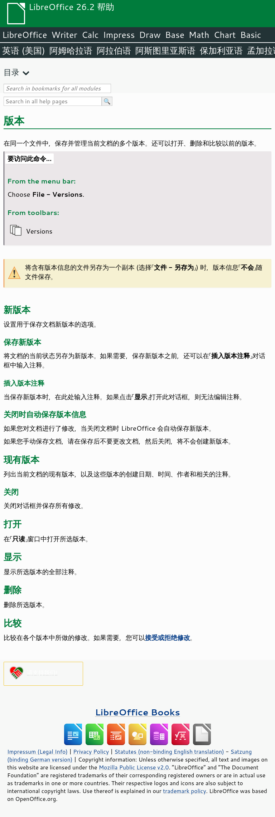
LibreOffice (24, 35)
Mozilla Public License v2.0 (134, 767)
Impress (119, 35)
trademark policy (184, 791)
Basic (250, 35)
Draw (149, 35)
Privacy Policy (91, 751)
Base (174, 35)
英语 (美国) (23, 50)
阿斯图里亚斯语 (165, 50)
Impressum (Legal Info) (37, 751)
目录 (11, 72)
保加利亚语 (221, 50)
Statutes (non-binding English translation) (169, 751)
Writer (64, 35)
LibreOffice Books (137, 712)
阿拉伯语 (114, 50)
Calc (90, 35)
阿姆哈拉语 (70, 50)
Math (199, 35)
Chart (224, 35)
